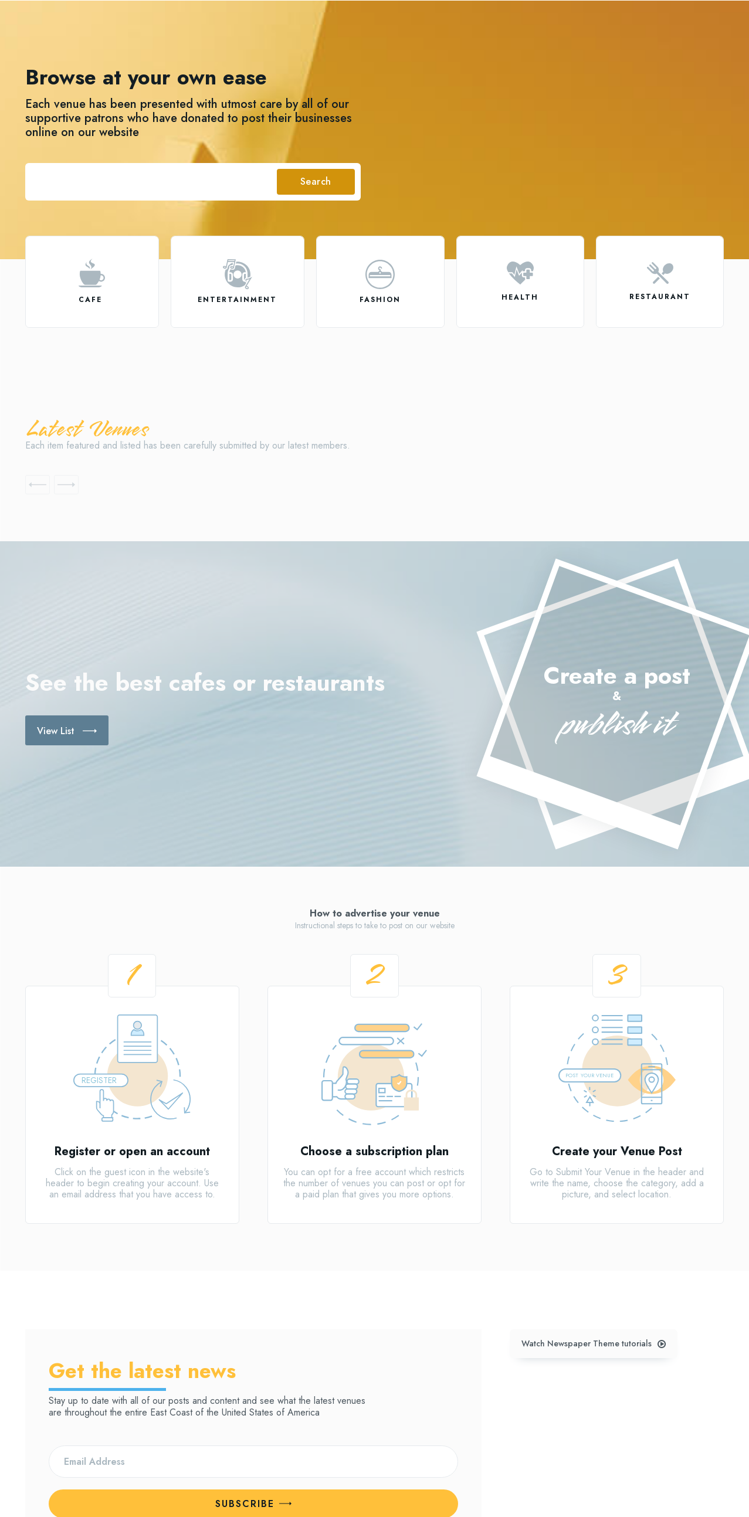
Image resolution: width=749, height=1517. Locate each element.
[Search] (316, 182)
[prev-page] (37, 484)
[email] (254, 1369)
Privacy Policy (174, 1440)
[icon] (92, 273)
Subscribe (253, 1411)
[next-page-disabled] (66, 484)
